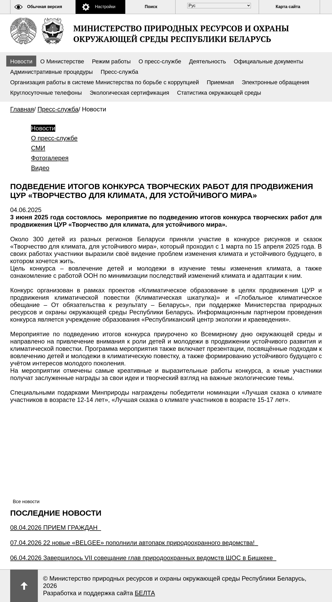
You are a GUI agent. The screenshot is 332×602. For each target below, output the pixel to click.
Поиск (151, 6)
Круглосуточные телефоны (46, 92)
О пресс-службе (159, 61)
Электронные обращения (275, 82)
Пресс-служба (119, 72)
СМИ (38, 148)
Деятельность (207, 61)
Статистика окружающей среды (219, 92)
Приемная (220, 82)
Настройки (105, 6)
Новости (21, 61)
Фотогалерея (50, 157)
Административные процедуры (51, 72)
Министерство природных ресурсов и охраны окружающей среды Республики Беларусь (181, 33)
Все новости (26, 501)
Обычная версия (44, 6)
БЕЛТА (145, 593)
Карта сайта (288, 6)
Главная (22, 109)
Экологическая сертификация (129, 92)
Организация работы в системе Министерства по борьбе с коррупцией (104, 82)
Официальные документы (268, 61)
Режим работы (111, 61)
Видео (40, 167)
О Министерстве (62, 61)
